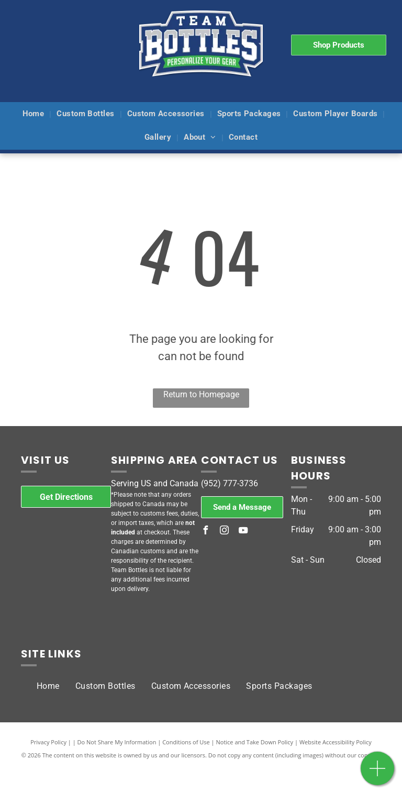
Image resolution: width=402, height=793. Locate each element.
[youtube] (243, 531)
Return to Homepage (201, 394)
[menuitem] (34, 114)
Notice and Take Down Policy (255, 742)
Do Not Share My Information (117, 742)
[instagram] (224, 531)
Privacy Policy (48, 742)
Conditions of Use (186, 742)
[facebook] (205, 531)
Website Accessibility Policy (335, 742)
